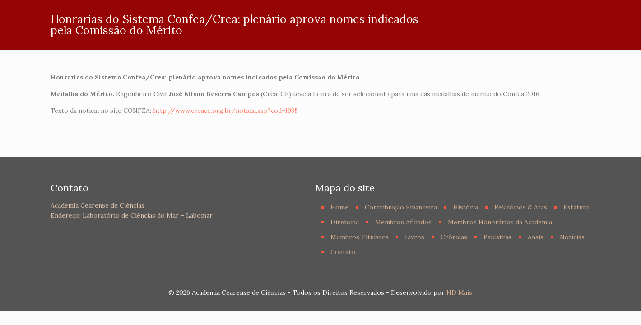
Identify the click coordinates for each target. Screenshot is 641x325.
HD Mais (459, 292)
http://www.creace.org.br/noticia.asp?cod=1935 (225, 111)
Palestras (497, 237)
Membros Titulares (359, 237)
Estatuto (576, 207)
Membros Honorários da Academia (500, 222)
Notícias (572, 237)
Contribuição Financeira (401, 207)
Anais (535, 237)
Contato (342, 252)
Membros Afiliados (403, 222)
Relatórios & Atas (520, 207)
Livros (414, 237)
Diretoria (344, 222)
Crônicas (454, 237)
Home (339, 207)
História (465, 207)
